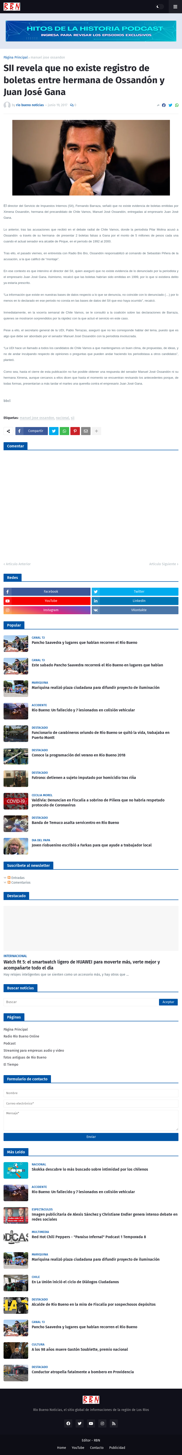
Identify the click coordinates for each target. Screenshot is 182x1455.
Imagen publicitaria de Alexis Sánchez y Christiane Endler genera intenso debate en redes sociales (104, 1217)
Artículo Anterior (18, 564)
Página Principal (16, 57)
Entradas (16, 878)
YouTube (78, 1448)
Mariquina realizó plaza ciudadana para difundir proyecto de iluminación (95, 687)
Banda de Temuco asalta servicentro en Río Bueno (75, 822)
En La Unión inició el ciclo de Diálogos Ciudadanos (75, 1282)
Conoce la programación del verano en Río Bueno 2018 (78, 755)
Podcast (10, 1043)
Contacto (97, 1448)
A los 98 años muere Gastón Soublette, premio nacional (80, 1349)
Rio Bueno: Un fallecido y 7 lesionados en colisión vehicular (83, 710)
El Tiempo (11, 1065)
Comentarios (19, 883)
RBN (97, 1440)
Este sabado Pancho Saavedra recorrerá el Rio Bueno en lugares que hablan (97, 665)
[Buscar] (91, 1002)
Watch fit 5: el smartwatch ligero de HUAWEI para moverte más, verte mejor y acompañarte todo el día (82, 965)
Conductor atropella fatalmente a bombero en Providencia (83, 1372)
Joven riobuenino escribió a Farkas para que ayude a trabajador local (92, 845)
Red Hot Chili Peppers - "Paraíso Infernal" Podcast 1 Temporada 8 (89, 1237)
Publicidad (117, 1448)
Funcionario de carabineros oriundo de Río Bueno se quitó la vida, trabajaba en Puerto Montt (100, 735)
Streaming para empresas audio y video (34, 1051)
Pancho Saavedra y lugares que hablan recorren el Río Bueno (84, 642)
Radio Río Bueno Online (21, 1036)
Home (61, 1448)
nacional (62, 418)
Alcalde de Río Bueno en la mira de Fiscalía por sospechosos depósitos (94, 1304)
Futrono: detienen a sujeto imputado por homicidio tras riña (84, 777)
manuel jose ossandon (48, 57)
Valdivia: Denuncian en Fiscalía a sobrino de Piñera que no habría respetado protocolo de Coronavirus (98, 802)
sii (72, 418)
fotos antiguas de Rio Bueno (25, 1057)
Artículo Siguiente (162, 564)
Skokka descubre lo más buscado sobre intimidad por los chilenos (90, 1169)
